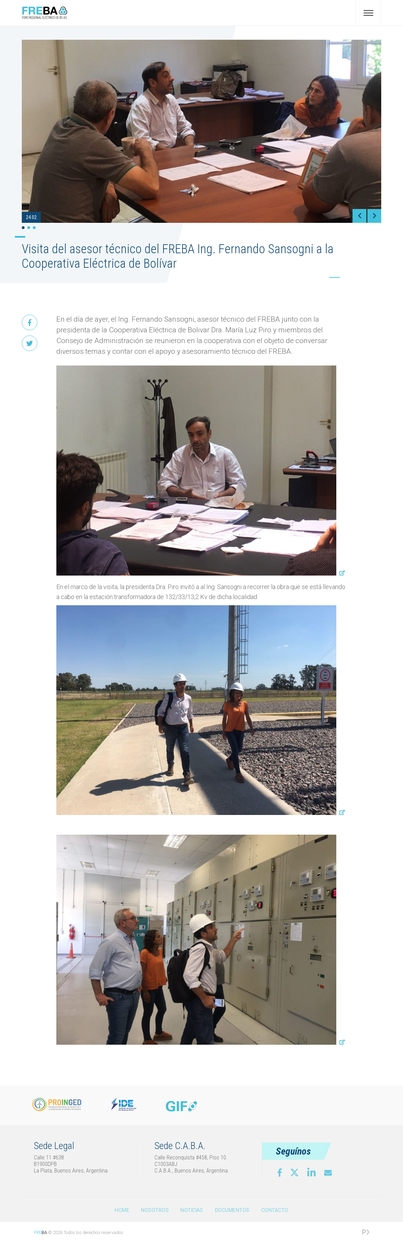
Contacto (274, 1210)
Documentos (232, 1210)
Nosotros (155, 1210)
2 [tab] (28, 227)
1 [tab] (23, 227)
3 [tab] (34, 227)
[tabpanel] (201, 131)
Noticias (191, 1210)
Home (122, 1210)
